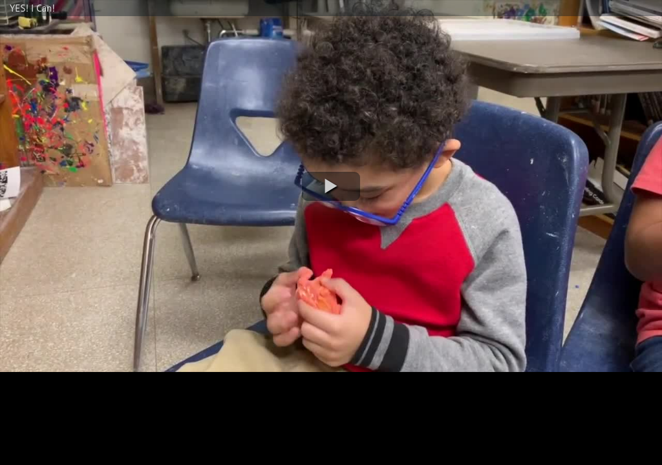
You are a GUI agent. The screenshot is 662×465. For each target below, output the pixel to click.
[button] (331, 186)
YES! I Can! (32, 8)
